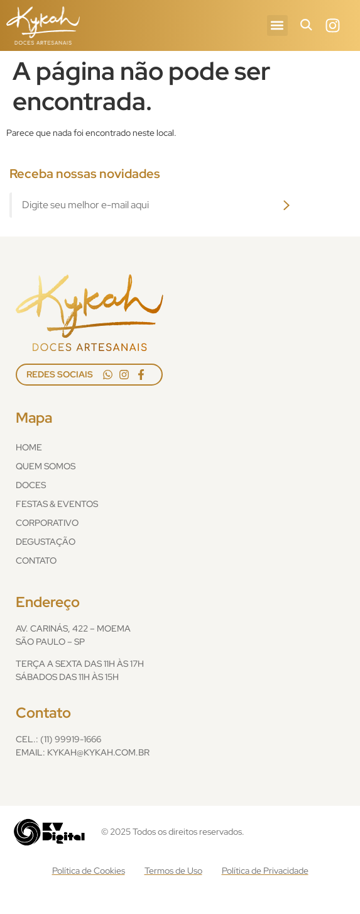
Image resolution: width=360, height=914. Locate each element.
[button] (277, 25)
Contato (36, 560)
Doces (31, 485)
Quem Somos (45, 466)
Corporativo (47, 522)
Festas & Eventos (57, 504)
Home (29, 447)
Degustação (45, 541)
